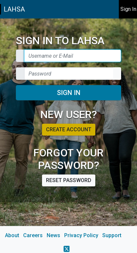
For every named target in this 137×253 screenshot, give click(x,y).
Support (111, 235)
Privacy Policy (81, 235)
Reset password (68, 180)
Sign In (68, 93)
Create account (68, 129)
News (53, 235)
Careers (33, 235)
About (12, 235)
